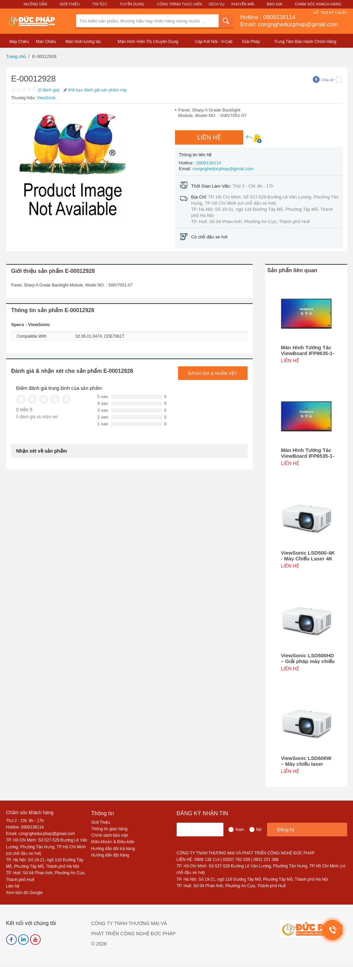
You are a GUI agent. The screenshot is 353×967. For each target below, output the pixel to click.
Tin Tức (99, 4)
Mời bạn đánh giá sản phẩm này (94, 90)
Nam (239, 829)
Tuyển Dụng (132, 4)
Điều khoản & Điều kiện (113, 841)
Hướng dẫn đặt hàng (110, 855)
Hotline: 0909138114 (25, 827)
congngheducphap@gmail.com (222, 168)
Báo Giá (274, 4)
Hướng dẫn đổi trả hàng (113, 848)
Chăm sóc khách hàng (30, 812)
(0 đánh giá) (49, 90)
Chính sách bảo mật (109, 835)
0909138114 (279, 17)
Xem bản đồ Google (24, 892)
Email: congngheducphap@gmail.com (289, 24)
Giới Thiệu (69, 4)
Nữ (259, 829)
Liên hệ (13, 886)
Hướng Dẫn (35, 4)
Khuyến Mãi (242, 4)
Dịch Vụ (216, 4)
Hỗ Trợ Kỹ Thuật (330, 13)
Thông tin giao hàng (109, 828)
